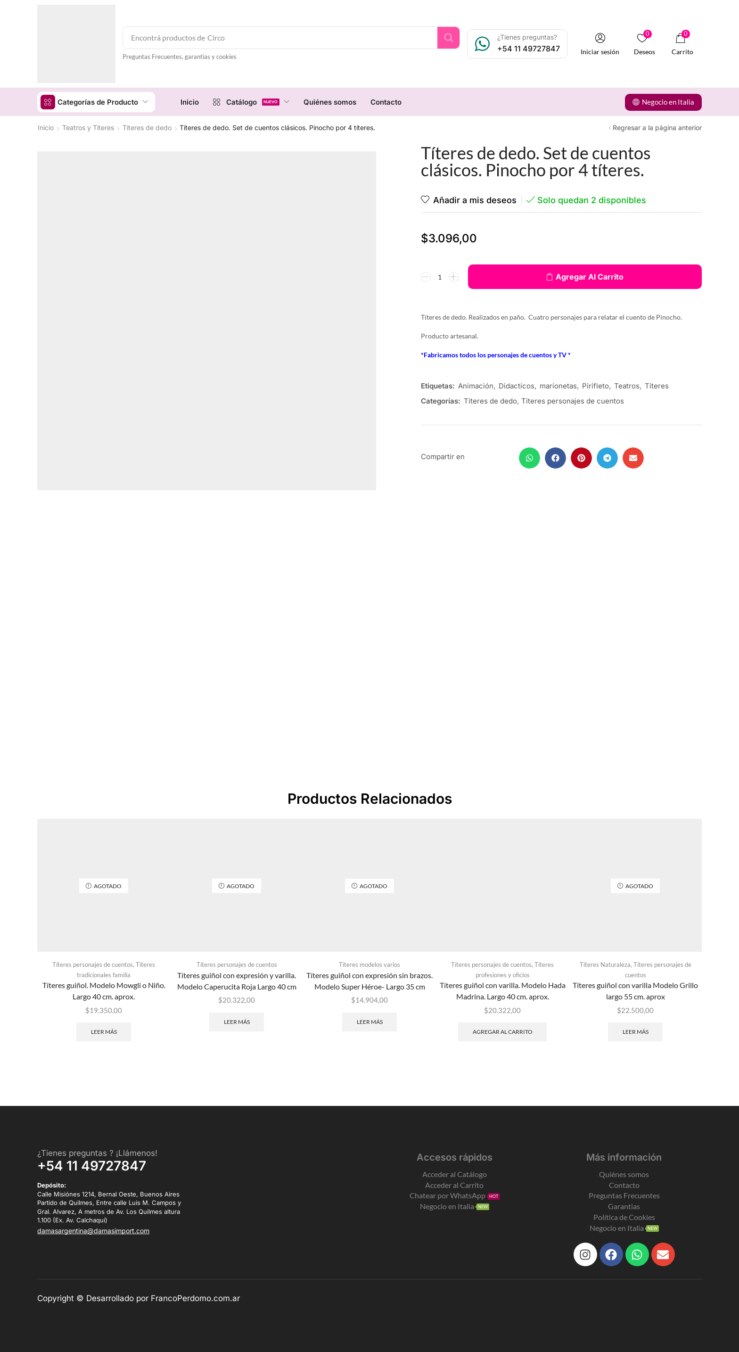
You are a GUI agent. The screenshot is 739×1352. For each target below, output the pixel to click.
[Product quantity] (440, 276)
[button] (600, 44)
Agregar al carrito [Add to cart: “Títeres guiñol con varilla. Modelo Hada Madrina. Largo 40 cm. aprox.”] (503, 1031)
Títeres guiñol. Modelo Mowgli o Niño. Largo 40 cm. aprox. (103, 990)
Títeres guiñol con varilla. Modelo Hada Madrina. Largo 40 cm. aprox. (503, 990)
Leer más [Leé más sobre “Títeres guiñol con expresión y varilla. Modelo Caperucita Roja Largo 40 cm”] (237, 1021)
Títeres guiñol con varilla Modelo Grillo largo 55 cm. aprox (635, 990)
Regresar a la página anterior (657, 127)
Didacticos (516, 385)
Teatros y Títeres (88, 127)
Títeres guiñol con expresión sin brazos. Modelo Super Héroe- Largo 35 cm (369, 980)
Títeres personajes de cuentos (572, 400)
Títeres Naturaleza (605, 964)
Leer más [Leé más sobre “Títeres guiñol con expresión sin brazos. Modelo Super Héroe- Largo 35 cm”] (370, 1021)
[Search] (448, 38)
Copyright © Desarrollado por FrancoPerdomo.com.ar (138, 1298)
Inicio (46, 127)
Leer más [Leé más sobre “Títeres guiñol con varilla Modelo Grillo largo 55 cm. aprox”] (636, 1031)
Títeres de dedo (147, 127)
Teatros (627, 385)
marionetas (558, 385)
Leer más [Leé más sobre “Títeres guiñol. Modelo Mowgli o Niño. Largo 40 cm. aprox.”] (104, 1031)
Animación (475, 385)
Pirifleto (595, 385)
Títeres (657, 385)
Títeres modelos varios (369, 964)
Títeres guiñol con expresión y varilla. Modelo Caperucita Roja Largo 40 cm (236, 980)
